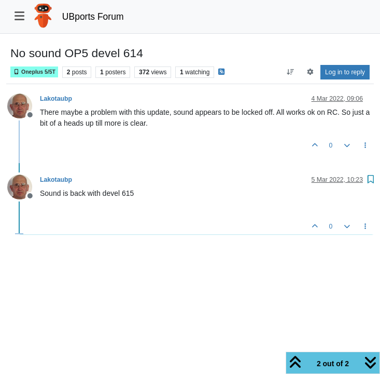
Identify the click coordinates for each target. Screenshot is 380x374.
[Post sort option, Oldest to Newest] (290, 72)
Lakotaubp (56, 98)
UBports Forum (93, 16)
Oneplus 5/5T (34, 72)
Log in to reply (345, 72)
